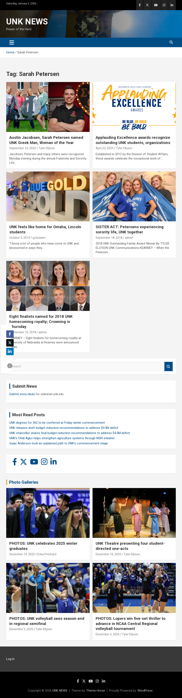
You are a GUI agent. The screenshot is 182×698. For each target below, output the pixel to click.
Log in (10, 659)
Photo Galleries (23, 482)
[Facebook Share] (10, 334)
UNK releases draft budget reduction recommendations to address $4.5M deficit (63, 428)
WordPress (145, 690)
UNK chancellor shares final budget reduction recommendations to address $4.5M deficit (69, 433)
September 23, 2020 (22, 148)
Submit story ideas (22, 394)
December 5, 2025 (21, 629)
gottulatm (39, 237)
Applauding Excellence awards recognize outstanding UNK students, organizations (133, 140)
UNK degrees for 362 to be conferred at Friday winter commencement (57, 423)
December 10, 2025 (108, 554)
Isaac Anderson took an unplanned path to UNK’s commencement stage (58, 443)
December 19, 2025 (22, 554)
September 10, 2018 (22, 332)
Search (168, 366)
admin (129, 237)
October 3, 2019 (19, 237)
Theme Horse (95, 690)
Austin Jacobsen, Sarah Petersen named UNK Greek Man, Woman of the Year (46, 140)
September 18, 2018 (109, 237)
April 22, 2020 (104, 148)
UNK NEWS (27, 21)
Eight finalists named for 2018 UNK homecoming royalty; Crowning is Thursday (41, 321)
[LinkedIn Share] (10, 351)
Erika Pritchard (46, 554)
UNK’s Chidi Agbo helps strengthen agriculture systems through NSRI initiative (62, 438)
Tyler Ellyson (47, 148)
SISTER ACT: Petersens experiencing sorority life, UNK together (130, 229)
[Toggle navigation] (11, 42)
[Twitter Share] (10, 343)
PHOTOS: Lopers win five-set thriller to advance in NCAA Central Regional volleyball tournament (130, 623)
